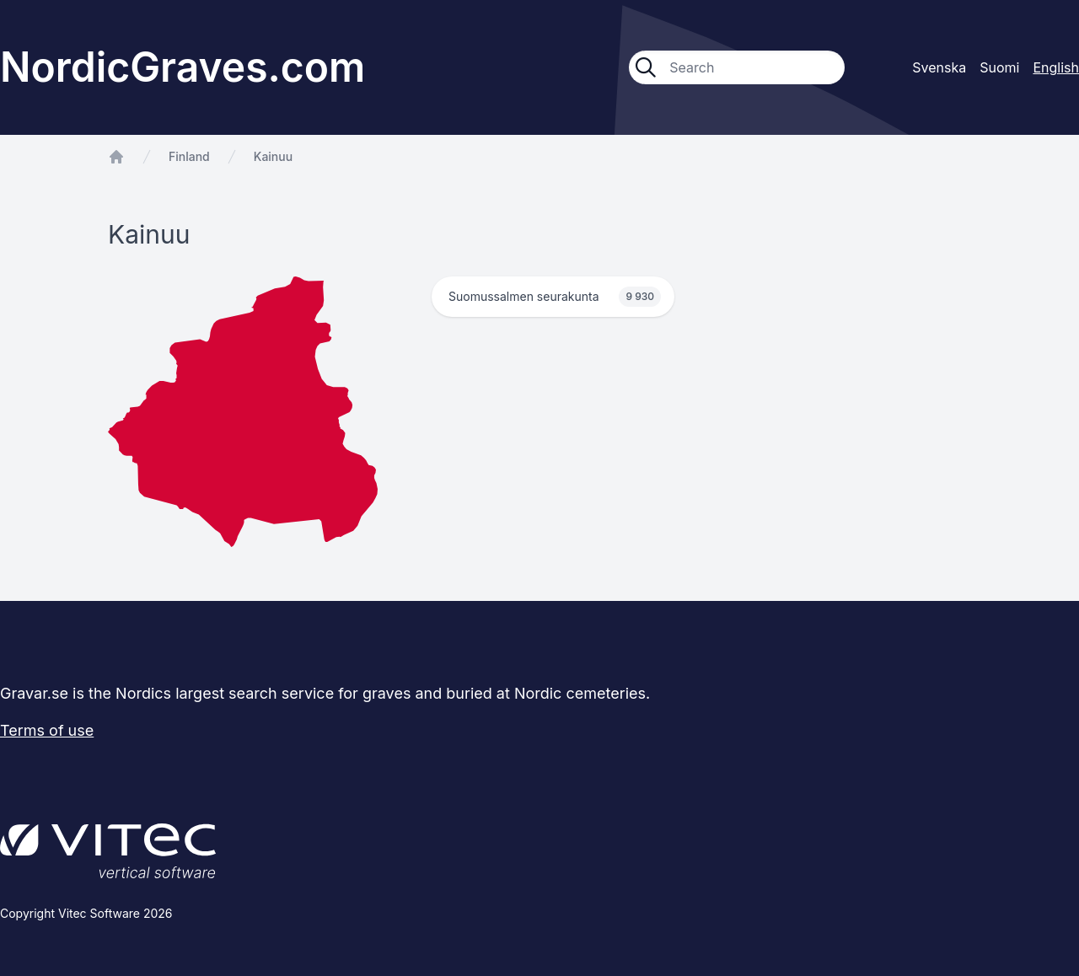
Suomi (999, 67)
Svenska (939, 67)
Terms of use (47, 730)
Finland (189, 156)
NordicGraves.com (182, 67)
